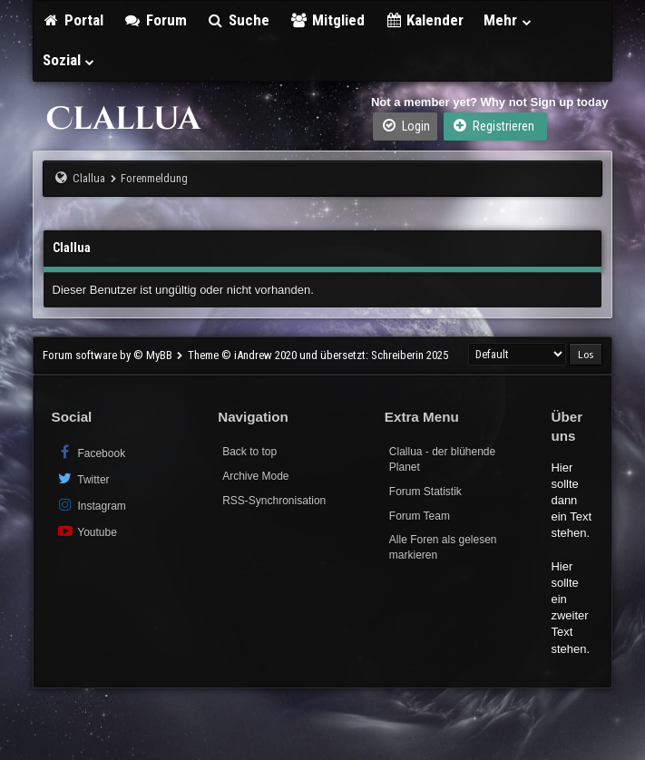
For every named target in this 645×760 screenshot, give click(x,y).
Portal (73, 20)
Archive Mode (255, 476)
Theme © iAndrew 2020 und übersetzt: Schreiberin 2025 (318, 355)
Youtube (86, 531)
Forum (155, 20)
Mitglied (327, 20)
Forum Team (419, 516)
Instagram (91, 504)
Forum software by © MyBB (109, 355)
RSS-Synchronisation (274, 500)
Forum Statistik (425, 491)
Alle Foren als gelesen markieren (443, 547)
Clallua (89, 178)
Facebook (91, 452)
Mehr (508, 20)
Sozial (69, 60)
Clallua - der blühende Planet (442, 459)
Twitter (83, 478)
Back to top (249, 451)
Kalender (424, 20)
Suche (238, 20)
